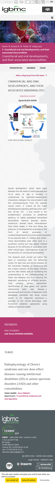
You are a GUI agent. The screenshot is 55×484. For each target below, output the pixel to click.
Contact (8, 1)
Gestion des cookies (44, 456)
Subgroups (37, 46)
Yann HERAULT (23, 393)
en (51, 2)
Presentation (16, 68)
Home (5, 46)
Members (31, 68)
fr (47, 2)
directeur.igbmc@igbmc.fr (13, 452)
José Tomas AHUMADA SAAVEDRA (18, 334)
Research (15, 46)
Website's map (47, 460)
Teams (26, 46)
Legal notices (33, 460)
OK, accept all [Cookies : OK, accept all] (12, 480)
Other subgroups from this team (30, 75)
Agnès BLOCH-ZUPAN (27, 100)
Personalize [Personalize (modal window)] (44, 480)
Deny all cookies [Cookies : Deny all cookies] (28, 480)
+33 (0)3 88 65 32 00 (19, 447)
